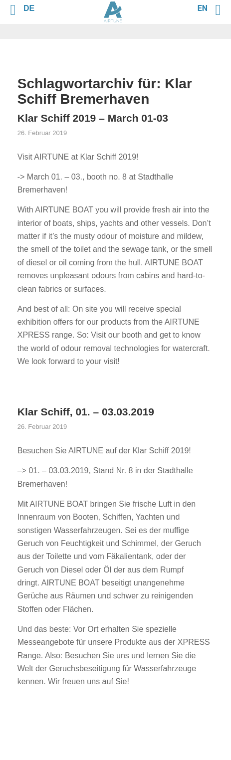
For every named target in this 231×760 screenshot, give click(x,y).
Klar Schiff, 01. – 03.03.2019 (85, 411)
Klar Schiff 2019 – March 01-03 (92, 118)
